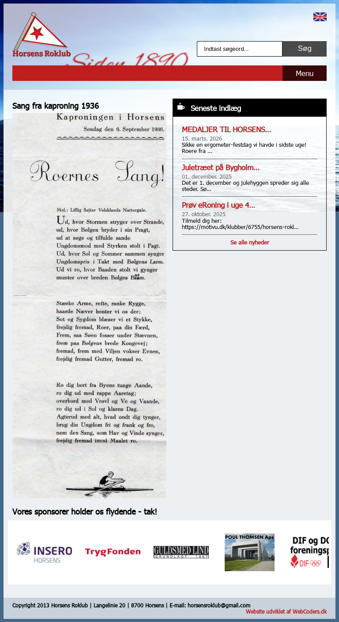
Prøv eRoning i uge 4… (218, 205)
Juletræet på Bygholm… (221, 167)
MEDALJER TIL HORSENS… (226, 129)
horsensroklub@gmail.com (219, 605)
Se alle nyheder (249, 242)
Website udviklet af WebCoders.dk (286, 611)
